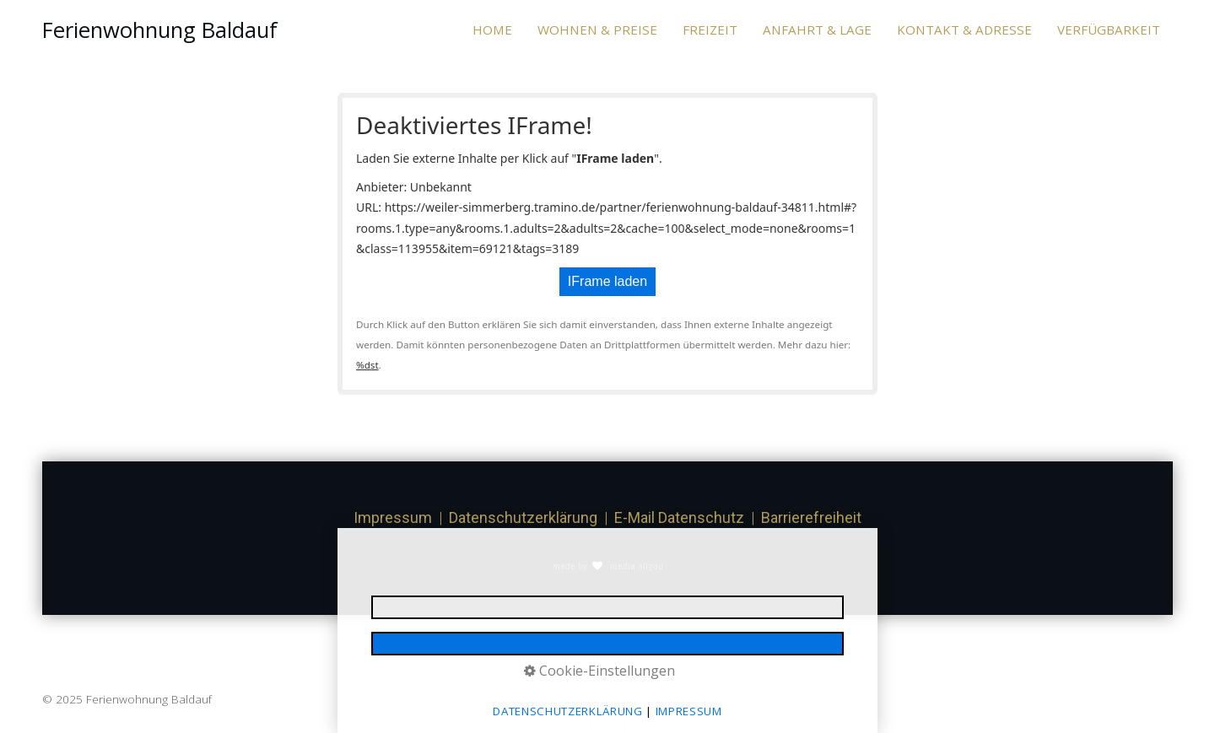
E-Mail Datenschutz (679, 517)
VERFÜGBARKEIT (1108, 29)
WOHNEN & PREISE (597, 29)
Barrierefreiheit (811, 517)
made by (571, 566)
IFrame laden (607, 281)
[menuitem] (498, 30)
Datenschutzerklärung (523, 517)
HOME (492, 29)
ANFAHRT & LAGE (817, 29)
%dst (367, 364)
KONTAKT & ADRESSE (964, 29)
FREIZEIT (710, 29)
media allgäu (635, 566)
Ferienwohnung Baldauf (160, 30)
